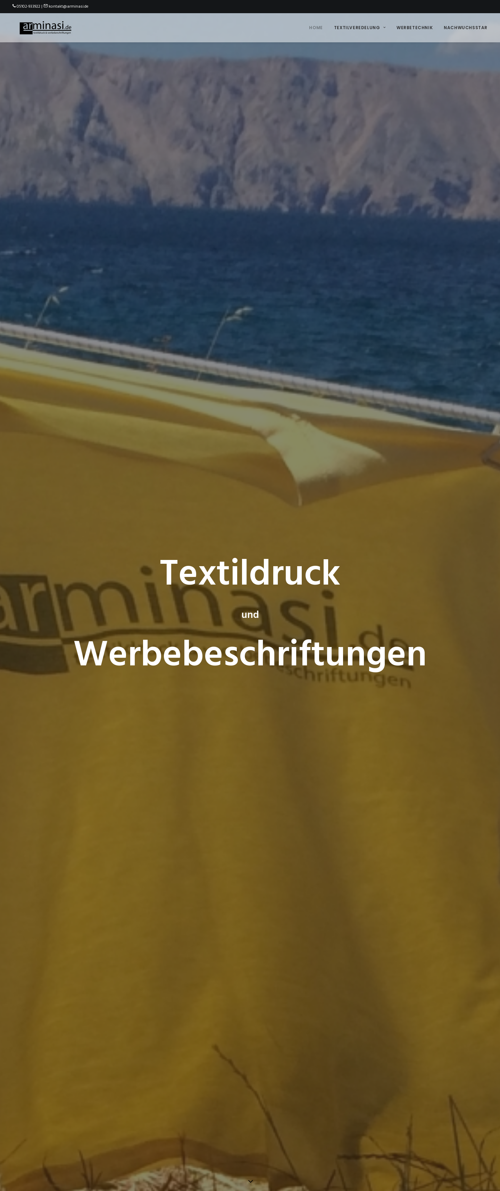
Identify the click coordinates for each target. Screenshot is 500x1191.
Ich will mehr (42, 689)
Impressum (222, 1170)
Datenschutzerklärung (263, 1170)
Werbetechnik (415, 26)
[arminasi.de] (43, 26)
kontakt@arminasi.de (69, 6)
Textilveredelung (359, 26)
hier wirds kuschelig (297, 1037)
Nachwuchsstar (466, 26)
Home (316, 26)
